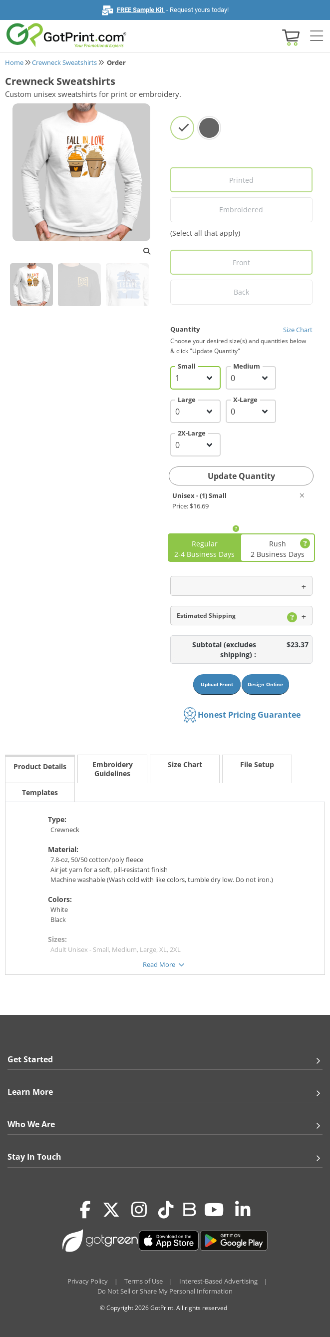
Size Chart (298, 329)
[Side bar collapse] (316, 36)
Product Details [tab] (39, 766)
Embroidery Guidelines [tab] (112, 769)
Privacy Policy (87, 1281)
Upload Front (217, 684)
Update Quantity (241, 475)
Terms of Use (143, 1281)
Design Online (265, 684)
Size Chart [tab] (185, 764)
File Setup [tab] (257, 764)
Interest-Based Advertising (218, 1281)
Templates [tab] (40, 792)
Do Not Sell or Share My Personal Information (165, 1291)
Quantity (241, 329)
